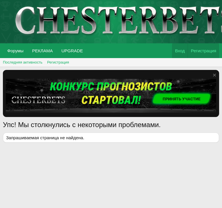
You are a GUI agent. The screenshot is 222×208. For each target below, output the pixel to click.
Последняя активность (22, 62)
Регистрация (58, 62)
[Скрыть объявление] (213, 76)
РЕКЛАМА (42, 50)
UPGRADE (72, 50)
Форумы (15, 50)
